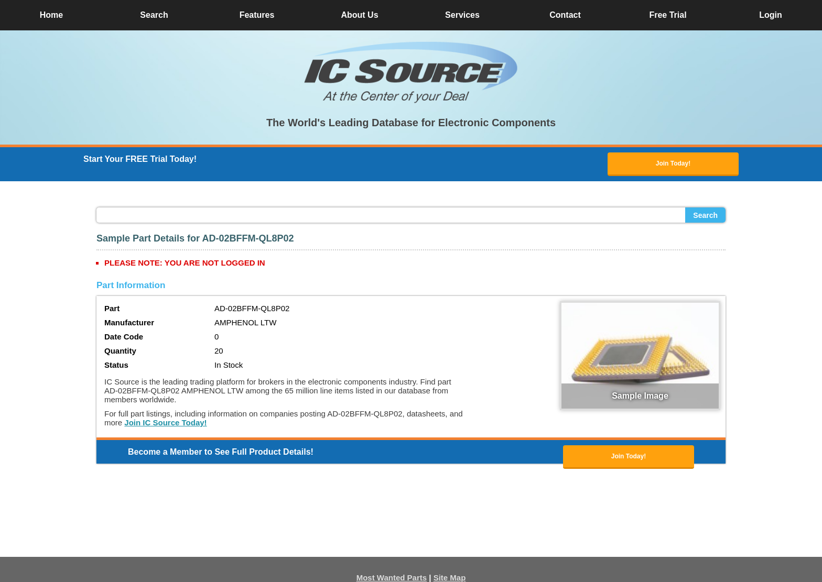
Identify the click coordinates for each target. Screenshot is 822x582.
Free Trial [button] (667, 14)
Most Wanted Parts (391, 577)
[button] (411, 72)
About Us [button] (359, 14)
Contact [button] (565, 14)
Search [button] (154, 14)
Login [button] (770, 14)
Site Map (450, 577)
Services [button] (462, 14)
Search (705, 215)
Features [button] (257, 14)
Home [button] (51, 14)
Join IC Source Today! (165, 422)
